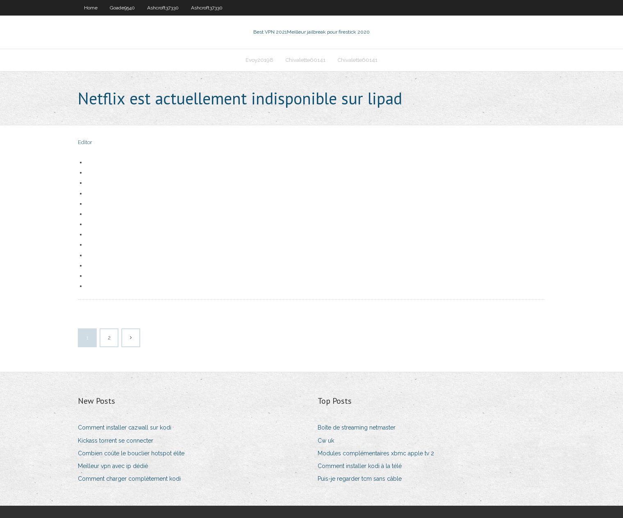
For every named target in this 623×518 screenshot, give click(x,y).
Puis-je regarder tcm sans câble (360, 478)
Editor (85, 142)
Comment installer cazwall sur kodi (124, 427)
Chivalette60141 (305, 60)
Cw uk (326, 440)
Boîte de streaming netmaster (357, 427)
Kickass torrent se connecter (115, 440)
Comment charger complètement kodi (129, 478)
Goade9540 (122, 8)
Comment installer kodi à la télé (360, 466)
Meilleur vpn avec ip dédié (113, 466)
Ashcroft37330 (163, 8)
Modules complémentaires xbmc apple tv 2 (376, 453)
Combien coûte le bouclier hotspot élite (131, 453)
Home (91, 8)
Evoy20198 (259, 60)
